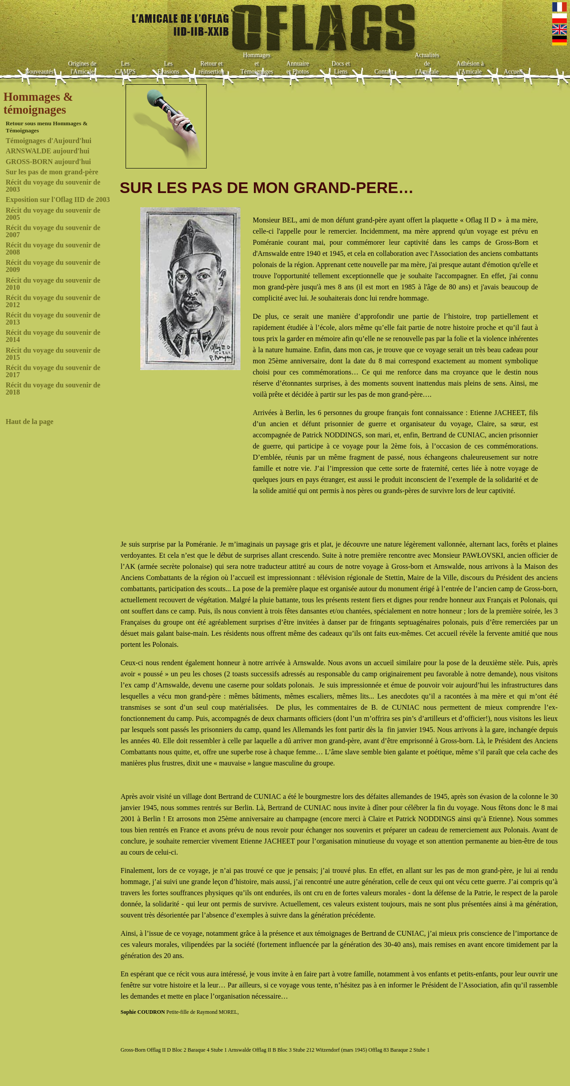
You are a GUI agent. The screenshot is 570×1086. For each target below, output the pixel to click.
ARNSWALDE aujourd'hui (48, 151)
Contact (384, 71)
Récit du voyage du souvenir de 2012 (53, 301)
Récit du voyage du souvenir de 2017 (53, 371)
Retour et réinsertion (211, 67)
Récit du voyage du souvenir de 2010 (53, 283)
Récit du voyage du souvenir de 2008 (53, 248)
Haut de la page (29, 421)
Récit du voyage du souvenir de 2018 (53, 388)
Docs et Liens (341, 67)
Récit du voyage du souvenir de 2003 (53, 185)
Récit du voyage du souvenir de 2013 (53, 318)
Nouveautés (39, 71)
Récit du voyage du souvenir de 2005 (53, 213)
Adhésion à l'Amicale (470, 67)
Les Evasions (168, 67)
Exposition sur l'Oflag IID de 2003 (58, 199)
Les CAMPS (125, 67)
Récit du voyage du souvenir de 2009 (53, 266)
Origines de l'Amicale (82, 67)
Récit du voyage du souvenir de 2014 (53, 336)
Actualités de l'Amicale (427, 63)
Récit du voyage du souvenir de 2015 (53, 353)
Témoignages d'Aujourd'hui (48, 140)
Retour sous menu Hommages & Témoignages (47, 127)
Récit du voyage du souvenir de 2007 (53, 231)
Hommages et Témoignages (256, 63)
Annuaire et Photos (297, 67)
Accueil (513, 71)
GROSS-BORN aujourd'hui (48, 161)
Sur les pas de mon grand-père (52, 172)
